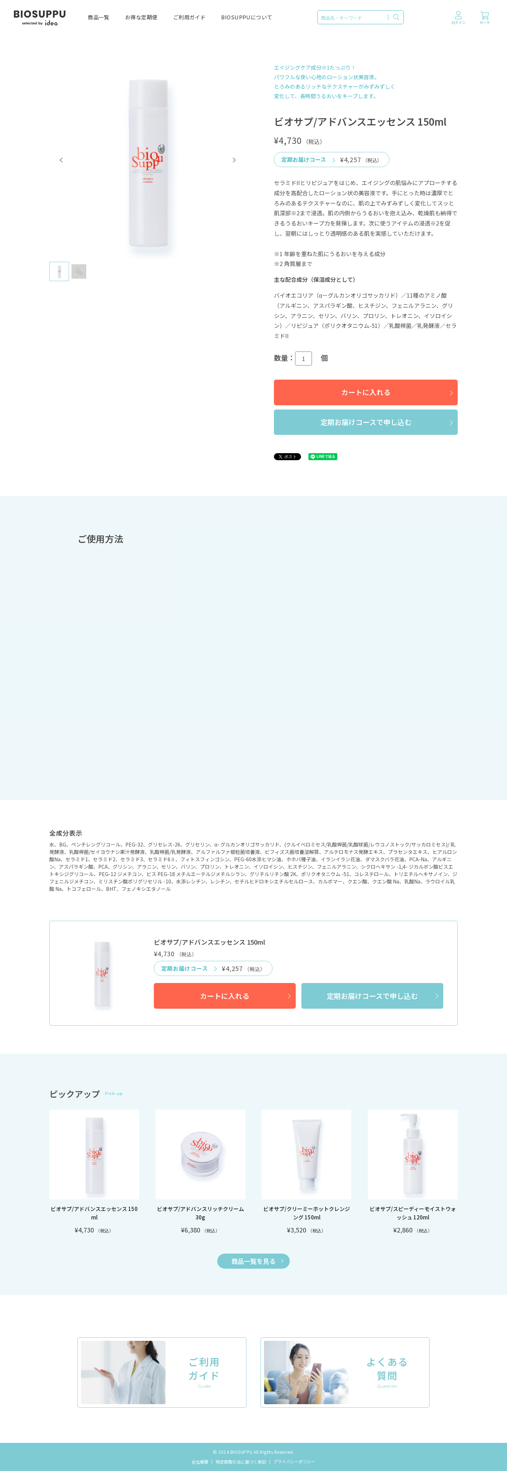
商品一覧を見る (257, 1261)
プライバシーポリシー (294, 1461)
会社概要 (200, 1462)
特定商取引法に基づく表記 (240, 1462)
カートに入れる (365, 392)
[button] (62, 160)
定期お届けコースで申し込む (366, 422)
